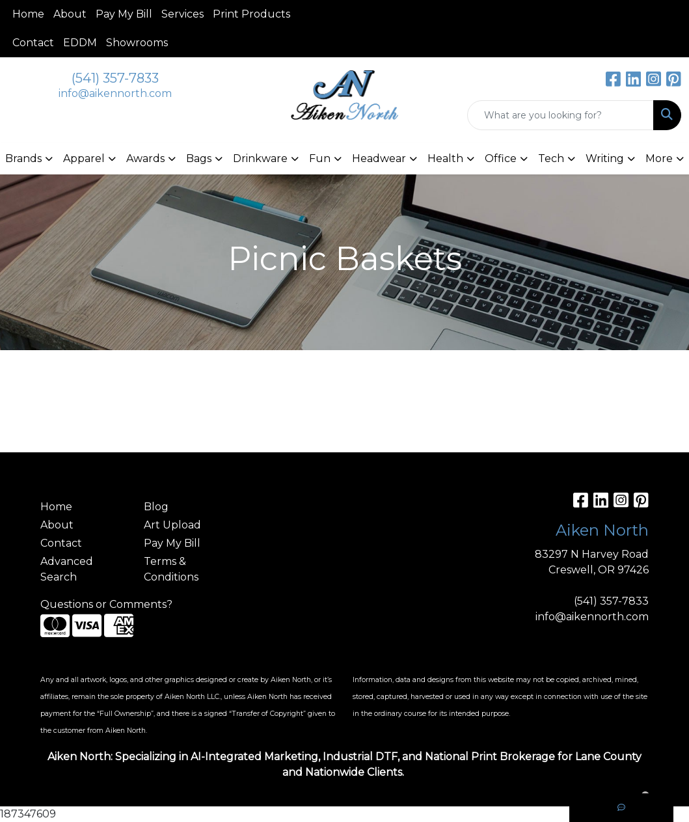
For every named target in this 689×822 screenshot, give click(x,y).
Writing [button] (605, 158)
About (70, 14)
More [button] (659, 158)
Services (182, 14)
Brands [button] (23, 158)
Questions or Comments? (106, 604)
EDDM (80, 42)
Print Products (251, 14)
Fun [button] (320, 158)
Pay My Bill (124, 14)
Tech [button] (551, 158)
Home (28, 14)
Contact (33, 42)
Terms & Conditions (171, 569)
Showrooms (137, 42)
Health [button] (445, 158)
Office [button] (501, 158)
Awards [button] (145, 158)
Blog (156, 506)
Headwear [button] (379, 158)
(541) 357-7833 (115, 78)
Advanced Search (66, 569)
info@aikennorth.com (115, 93)
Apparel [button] (84, 158)
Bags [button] (198, 158)
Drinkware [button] (260, 158)
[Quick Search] (560, 115)
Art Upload (172, 525)
